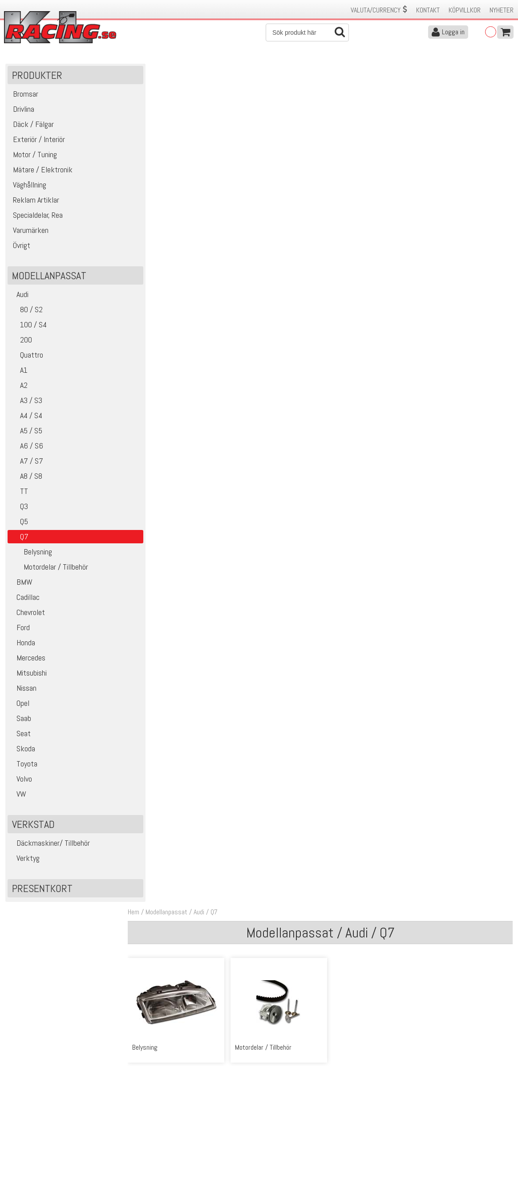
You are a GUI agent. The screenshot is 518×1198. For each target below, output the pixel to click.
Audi (19, 296)
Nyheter (502, 10)
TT (19, 493)
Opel (19, 705)
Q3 (19, 508)
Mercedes (27, 660)
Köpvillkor (465, 10)
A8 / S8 (26, 478)
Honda (22, 645)
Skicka (286, 1081)
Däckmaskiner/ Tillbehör (50, 845)
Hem (140, 70)
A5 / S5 (26, 433)
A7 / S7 (26, 463)
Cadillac (25, 599)
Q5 (19, 523)
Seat (20, 735)
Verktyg (25, 860)
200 (21, 342)
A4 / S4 (26, 417)
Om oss (273, 1118)
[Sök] (307, 32)
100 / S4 (28, 327)
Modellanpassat (173, 70)
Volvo (21, 781)
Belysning (31, 554)
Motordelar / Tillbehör (49, 569)
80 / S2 (26, 311)
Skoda (22, 751)
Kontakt (428, 10)
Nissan (23, 690)
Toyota (23, 766)
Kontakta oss (149, 1118)
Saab (20, 720)
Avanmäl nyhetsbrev (30, 1165)
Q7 (220, 70)
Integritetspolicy (153, 1156)
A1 (19, 372)
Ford (20, 629)
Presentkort (42, 890)
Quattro (26, 357)
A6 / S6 (26, 448)
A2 (19, 387)
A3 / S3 (26, 402)
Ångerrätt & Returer (158, 1146)
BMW (21, 584)
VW (18, 796)
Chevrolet (27, 614)
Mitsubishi (28, 675)
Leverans (143, 1137)
